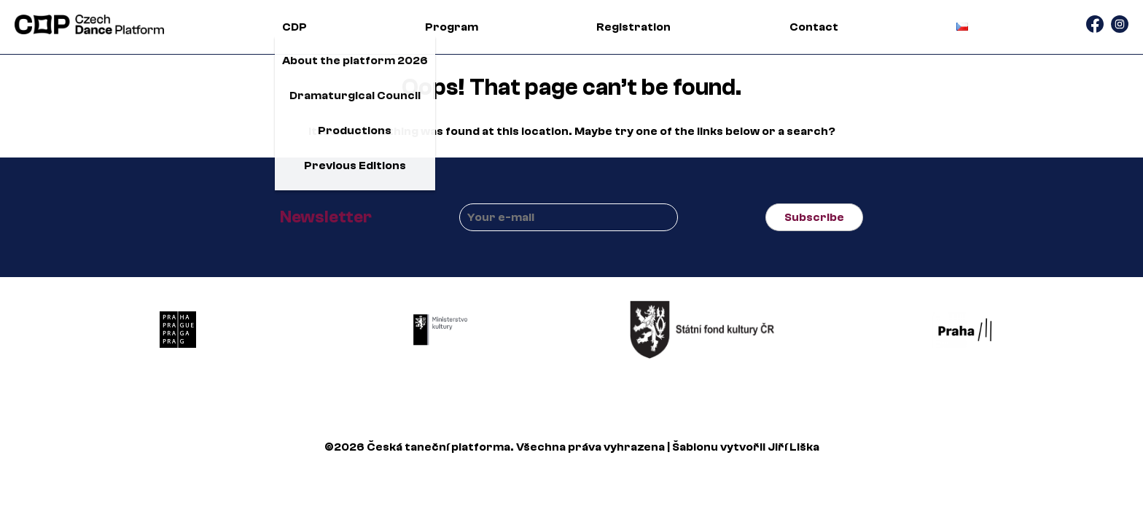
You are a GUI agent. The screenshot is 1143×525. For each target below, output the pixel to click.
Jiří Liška (793, 447)
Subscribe (814, 217)
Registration (633, 27)
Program (451, 27)
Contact (813, 27)
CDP (294, 27)
